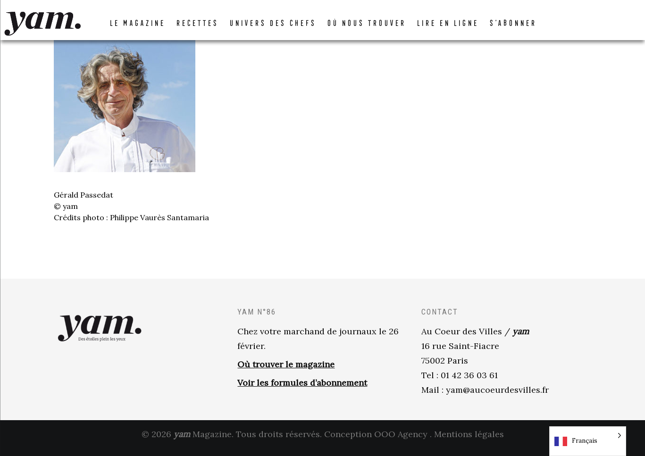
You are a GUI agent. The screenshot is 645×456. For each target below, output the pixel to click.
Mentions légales (469, 441)
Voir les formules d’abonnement (302, 389)
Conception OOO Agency (375, 441)
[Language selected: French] (587, 441)
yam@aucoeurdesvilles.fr (497, 396)
